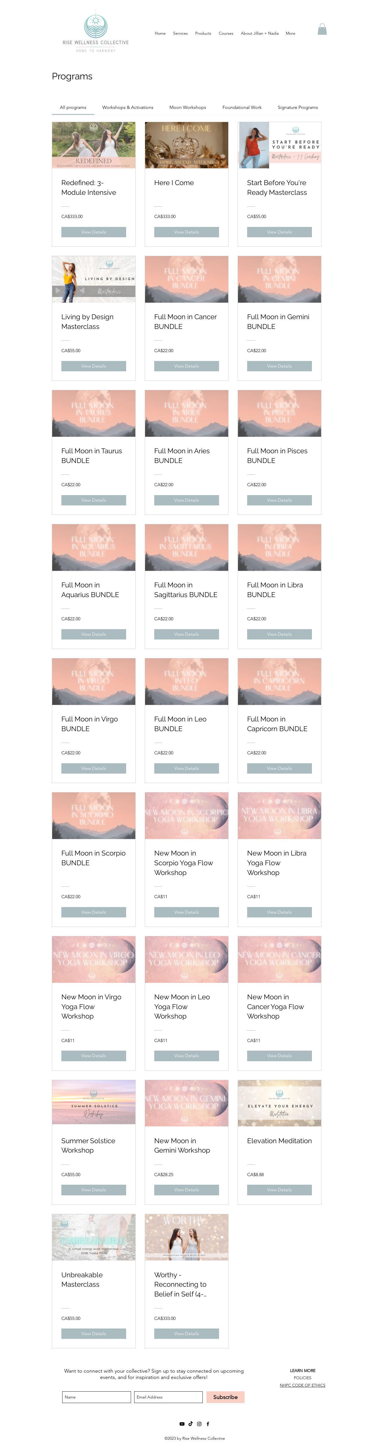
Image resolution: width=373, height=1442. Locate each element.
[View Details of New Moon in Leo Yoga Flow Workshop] (186, 1056)
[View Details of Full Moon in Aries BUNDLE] (186, 500)
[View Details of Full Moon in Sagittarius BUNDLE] (186, 634)
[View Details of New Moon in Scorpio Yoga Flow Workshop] (186, 912)
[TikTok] (191, 1424)
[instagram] (199, 1424)
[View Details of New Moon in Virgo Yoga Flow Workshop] (93, 1056)
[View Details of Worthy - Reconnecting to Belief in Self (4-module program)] (186, 1334)
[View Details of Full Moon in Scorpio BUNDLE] (93, 912)
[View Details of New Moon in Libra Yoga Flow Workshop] (279, 912)
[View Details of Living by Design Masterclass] (93, 366)
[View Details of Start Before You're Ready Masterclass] (279, 232)
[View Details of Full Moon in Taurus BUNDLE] (93, 500)
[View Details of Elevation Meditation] (279, 1190)
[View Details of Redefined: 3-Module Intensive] (93, 232)
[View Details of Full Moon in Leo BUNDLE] (186, 768)
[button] (322, 29)
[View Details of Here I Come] (186, 232)
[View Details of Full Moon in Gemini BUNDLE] (279, 366)
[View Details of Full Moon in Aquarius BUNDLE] (93, 634)
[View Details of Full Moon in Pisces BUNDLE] (279, 500)
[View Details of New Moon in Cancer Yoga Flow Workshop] (279, 1056)
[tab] (73, 107)
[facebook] (208, 1424)
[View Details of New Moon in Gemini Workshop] (186, 1190)
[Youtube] (182, 1424)
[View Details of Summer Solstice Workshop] (93, 1190)
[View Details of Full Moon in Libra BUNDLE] (279, 634)
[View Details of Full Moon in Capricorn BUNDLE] (279, 768)
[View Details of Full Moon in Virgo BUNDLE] (93, 768)
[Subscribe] (225, 1397)
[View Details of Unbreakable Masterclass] (93, 1334)
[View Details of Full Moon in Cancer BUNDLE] (186, 366)
